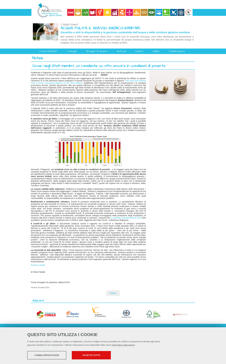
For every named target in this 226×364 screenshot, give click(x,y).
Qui (29, 345)
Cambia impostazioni (50, 355)
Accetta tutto (102, 355)
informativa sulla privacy (123, 345)
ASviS (66, 24)
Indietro (113, 293)
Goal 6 (74, 24)
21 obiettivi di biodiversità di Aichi (126, 218)
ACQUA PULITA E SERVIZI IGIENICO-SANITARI (100, 28)
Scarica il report (38, 265)
